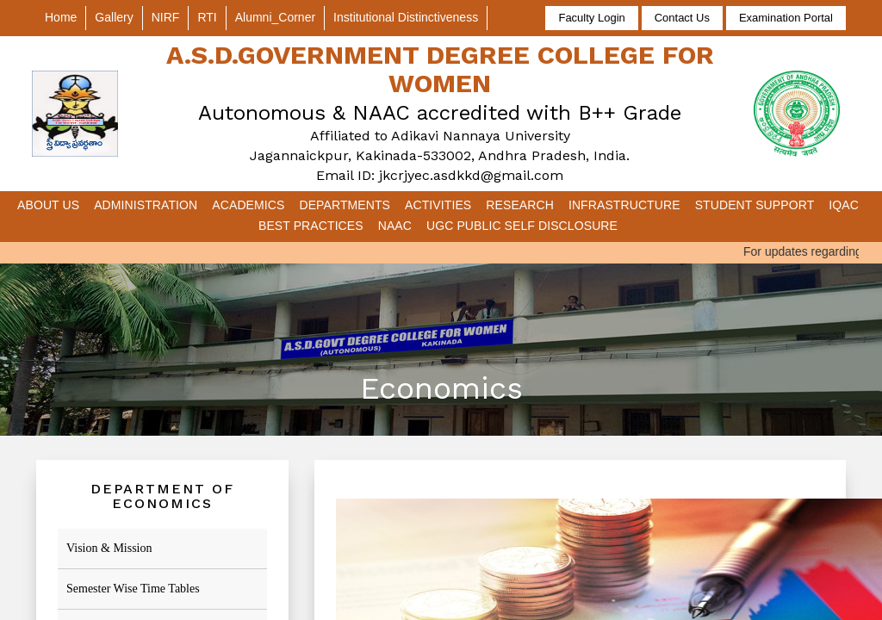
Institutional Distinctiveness (405, 17)
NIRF (166, 17)
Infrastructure (624, 205)
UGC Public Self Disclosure (522, 225)
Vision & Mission (109, 548)
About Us (48, 205)
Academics (248, 205)
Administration (145, 205)
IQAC (844, 205)
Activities (438, 205)
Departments (344, 205)
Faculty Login (591, 17)
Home (61, 17)
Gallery (114, 17)
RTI (206, 17)
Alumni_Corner (275, 17)
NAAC (395, 225)
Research (520, 205)
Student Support (755, 205)
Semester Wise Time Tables (133, 588)
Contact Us (682, 17)
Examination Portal (786, 17)
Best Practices (310, 225)
